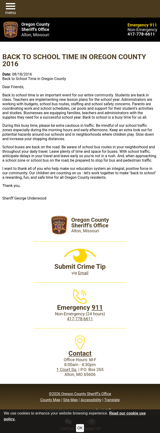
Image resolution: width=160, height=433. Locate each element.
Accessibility (91, 400)
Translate (112, 400)
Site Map (70, 400)
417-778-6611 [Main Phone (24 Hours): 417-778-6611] (80, 318)
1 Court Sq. (66, 369)
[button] (10, 9)
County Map (50, 400)
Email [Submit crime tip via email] (83, 272)
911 (97, 307)
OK (80, 428)
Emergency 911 (142, 24)
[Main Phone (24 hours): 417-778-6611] (141, 34)
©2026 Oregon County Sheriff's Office (80, 394)
